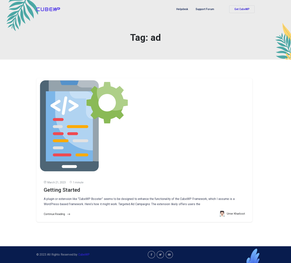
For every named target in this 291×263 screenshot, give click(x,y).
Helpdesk (182, 9)
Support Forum (205, 9)
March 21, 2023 (55, 182)
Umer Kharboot (236, 213)
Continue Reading (57, 214)
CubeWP (84, 254)
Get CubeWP (242, 9)
